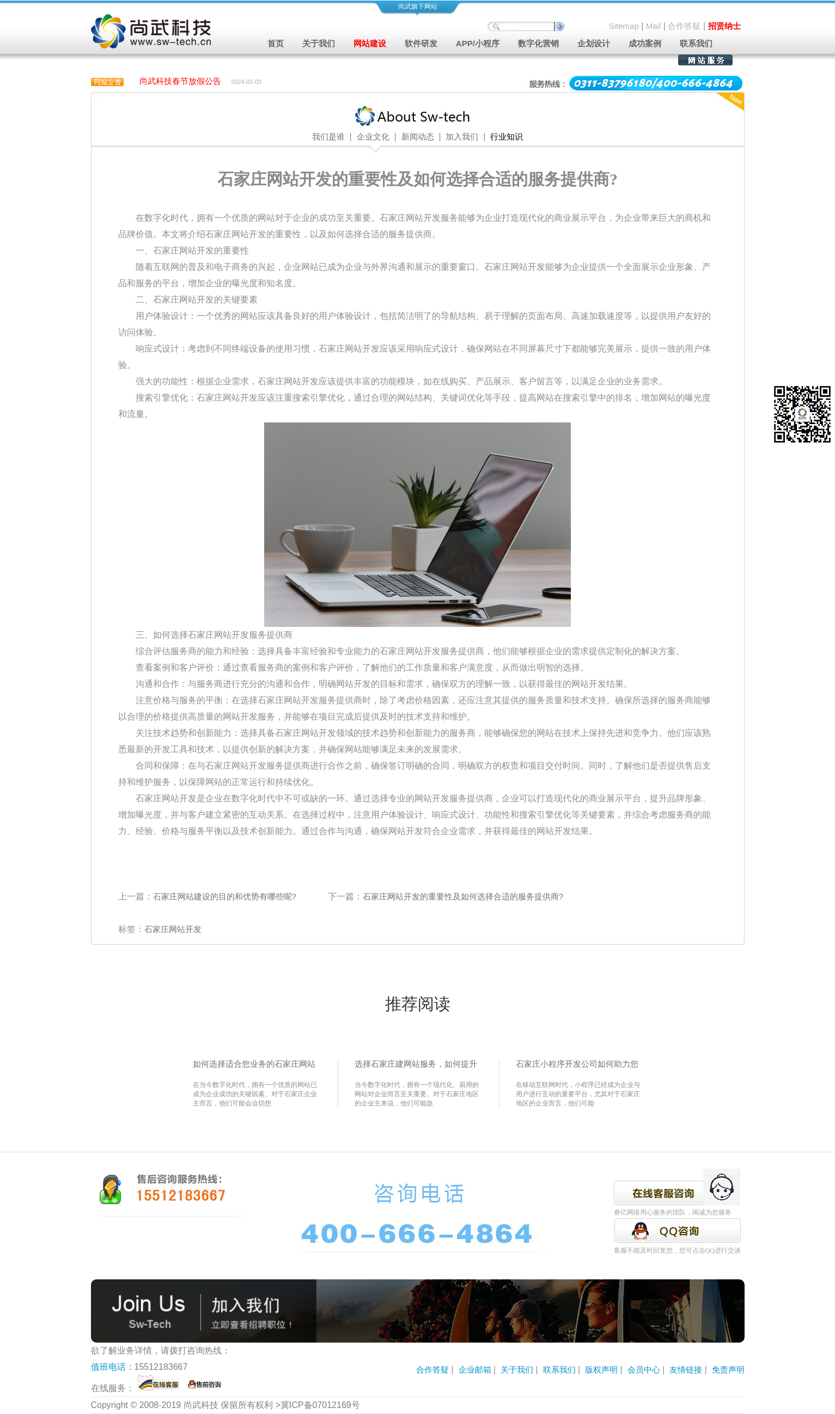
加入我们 (462, 136)
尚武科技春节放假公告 (180, 81)
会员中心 (643, 1369)
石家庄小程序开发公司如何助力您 (577, 1063)
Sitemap (624, 26)
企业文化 (373, 136)
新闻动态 (417, 136)
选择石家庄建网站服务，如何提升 (416, 1063)
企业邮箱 (475, 1369)
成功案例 (645, 43)
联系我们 (696, 43)
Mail (653, 26)
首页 (275, 43)
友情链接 (685, 1369)
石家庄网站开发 (173, 929)
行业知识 (506, 136)
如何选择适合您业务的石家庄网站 (254, 1063)
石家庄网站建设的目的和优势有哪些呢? (224, 896)
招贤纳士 (724, 26)
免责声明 (728, 1369)
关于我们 (517, 1369)
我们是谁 (328, 136)
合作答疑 (684, 26)
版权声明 (601, 1369)
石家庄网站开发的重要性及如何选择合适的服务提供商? (463, 896)
